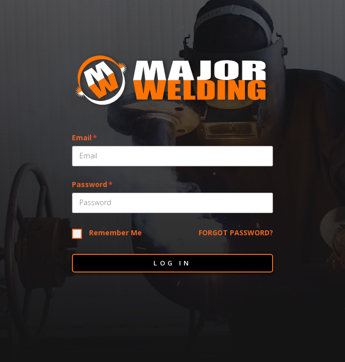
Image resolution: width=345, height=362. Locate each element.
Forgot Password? (236, 233)
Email (82, 138)
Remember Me (115, 233)
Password (89, 184)
